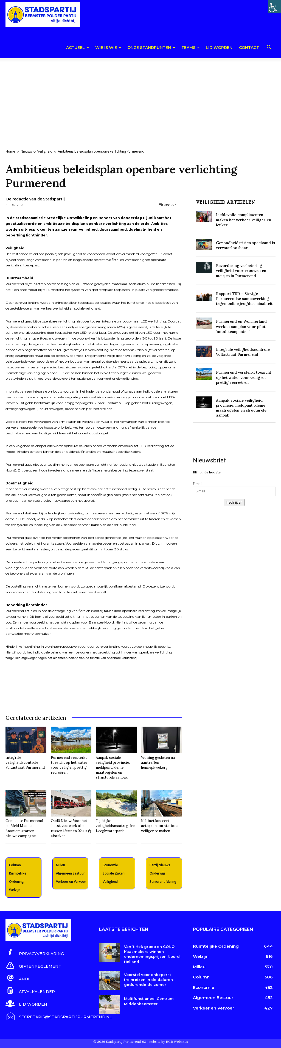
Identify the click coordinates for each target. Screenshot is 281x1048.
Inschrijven (234, 502)
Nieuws (26, 151)
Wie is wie (108, 47)
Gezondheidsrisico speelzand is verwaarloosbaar (245, 245)
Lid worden (219, 47)
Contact (249, 47)
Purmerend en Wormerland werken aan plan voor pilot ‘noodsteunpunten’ (241, 326)
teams (190, 47)
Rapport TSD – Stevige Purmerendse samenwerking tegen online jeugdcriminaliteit (244, 298)
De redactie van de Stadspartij (35, 199)
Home (10, 151)
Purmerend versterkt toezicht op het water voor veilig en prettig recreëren (69, 765)
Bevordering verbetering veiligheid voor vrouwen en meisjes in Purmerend (241, 270)
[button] (269, 48)
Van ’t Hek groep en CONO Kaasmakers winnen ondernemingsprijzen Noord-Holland (152, 954)
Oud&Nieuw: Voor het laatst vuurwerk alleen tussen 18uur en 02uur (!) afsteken (71, 828)
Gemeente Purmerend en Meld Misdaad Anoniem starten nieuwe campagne (24, 828)
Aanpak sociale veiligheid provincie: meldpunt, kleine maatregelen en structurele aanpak (113, 767)
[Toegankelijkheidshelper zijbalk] (274, 6)
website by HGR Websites (168, 1041)
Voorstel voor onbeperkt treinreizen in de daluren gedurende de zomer (148, 979)
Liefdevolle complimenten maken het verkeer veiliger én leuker (243, 219)
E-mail (197, 483)
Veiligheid (44, 151)
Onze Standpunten (151, 47)
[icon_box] (34, 953)
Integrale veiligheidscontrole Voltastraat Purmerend (25, 762)
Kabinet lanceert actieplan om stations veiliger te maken (159, 825)
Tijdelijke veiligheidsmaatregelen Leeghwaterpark (115, 825)
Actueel (77, 47)
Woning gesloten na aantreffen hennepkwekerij (158, 762)
